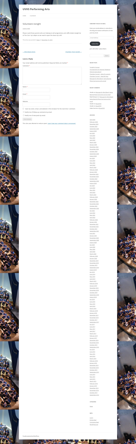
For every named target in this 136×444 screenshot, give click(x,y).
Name (25, 87)
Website (25, 101)
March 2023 (93, 195)
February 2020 (94, 256)
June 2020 (92, 247)
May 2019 (92, 277)
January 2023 (93, 199)
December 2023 (94, 174)
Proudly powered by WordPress (31, 436)
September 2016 (94, 347)
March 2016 (93, 358)
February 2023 (94, 197)
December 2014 (94, 388)
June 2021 (92, 233)
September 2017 (94, 322)
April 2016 (92, 356)
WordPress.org (94, 424)
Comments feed (94, 422)
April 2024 (92, 165)
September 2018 (94, 295)
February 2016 (94, 361)
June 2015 (92, 374)
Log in (91, 418)
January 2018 (93, 313)
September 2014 (94, 395)
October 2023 (93, 179)
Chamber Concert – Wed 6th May (99, 76)
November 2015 (94, 368)
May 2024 (92, 163)
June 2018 (92, 302)
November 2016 (94, 343)
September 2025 (94, 129)
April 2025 (92, 140)
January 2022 (93, 222)
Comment (26, 66)
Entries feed (93, 420)
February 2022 (94, 220)
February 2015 (94, 383)
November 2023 (94, 176)
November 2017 (94, 317)
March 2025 (93, 142)
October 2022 (93, 206)
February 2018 (94, 311)
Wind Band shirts (29, 52)
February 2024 (94, 170)
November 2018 (94, 290)
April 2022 (92, 217)
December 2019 (94, 261)
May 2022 (92, 215)
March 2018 (93, 308)
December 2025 (94, 124)
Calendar (33, 16)
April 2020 (92, 251)
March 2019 (93, 281)
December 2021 (94, 224)
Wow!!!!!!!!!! (98, 104)
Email (25, 94)
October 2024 (93, 151)
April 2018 (92, 306)
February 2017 (94, 336)
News (38, 40)
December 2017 (94, 315)
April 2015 (92, 379)
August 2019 (93, 270)
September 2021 (94, 231)
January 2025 (93, 145)
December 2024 (94, 147)
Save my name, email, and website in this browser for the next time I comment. (50, 109)
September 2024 (94, 154)
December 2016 (94, 340)
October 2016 (93, 345)
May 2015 (92, 377)
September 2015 (94, 372)
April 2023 (92, 192)
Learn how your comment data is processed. (62, 123)
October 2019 (93, 265)
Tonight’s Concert (95, 67)
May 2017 (92, 329)
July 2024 (92, 158)
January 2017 (93, 338)
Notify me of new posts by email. (35, 115)
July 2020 (92, 245)
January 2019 (93, 286)
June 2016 (92, 352)
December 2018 (94, 288)
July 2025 (92, 133)
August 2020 (93, 242)
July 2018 (92, 299)
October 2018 (93, 292)
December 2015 (94, 365)
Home (24, 16)
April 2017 (92, 331)
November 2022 (94, 204)
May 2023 (92, 190)
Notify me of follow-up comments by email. (38, 112)
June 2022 (92, 213)
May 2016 (92, 354)
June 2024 (92, 160)
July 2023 (92, 185)
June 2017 (92, 327)
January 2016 (93, 363)
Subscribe (95, 44)
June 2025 (92, 135)
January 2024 (93, 172)
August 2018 (93, 297)
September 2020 (94, 240)
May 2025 (92, 138)
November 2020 (94, 238)
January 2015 (93, 386)
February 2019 (94, 283)
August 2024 (93, 156)
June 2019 (92, 274)
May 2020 (92, 249)
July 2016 (92, 349)
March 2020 (93, 254)
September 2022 (94, 208)
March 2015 (93, 381)
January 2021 (93, 236)
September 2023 (94, 181)
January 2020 (93, 258)
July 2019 (92, 272)
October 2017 (93, 320)
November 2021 (94, 226)
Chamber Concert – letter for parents (100, 74)
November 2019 (94, 263)
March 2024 (93, 167)
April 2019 (92, 279)
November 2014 (94, 390)
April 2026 (92, 120)
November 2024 (94, 149)
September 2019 (94, 267)
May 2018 (92, 304)
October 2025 (93, 126)
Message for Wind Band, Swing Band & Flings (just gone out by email (101, 99)
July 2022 (92, 211)
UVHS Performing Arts (36, 9)
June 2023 (92, 188)
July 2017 (92, 324)
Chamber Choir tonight (73, 52)
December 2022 (94, 201)
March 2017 (93, 333)
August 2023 (93, 183)
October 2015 (93, 370)
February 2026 (94, 122)
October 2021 (93, 229)
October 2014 (93, 393)
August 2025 (93, 131)
